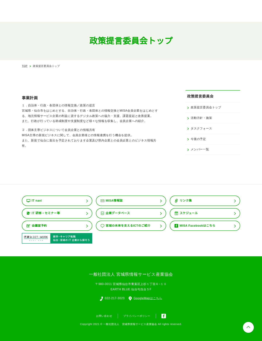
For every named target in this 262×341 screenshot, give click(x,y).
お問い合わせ (240, 14)
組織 (168, 14)
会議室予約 (39, 226)
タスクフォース (201, 128)
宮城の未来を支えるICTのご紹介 (128, 226)
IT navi (37, 200)
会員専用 (210, 14)
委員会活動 (187, 14)
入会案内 (247, 5)
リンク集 (186, 200)
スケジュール (189, 213)
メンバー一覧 (200, 149)
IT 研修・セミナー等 (46, 213)
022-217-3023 (114, 298)
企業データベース (118, 213)
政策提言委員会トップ (206, 107)
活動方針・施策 (201, 118)
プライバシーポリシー (136, 315)
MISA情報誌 (114, 200)
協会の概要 (148, 14)
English (198, 5)
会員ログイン (222, 5)
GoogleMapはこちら (145, 298)
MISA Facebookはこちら (197, 226)
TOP (24, 66)
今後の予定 (198, 139)
